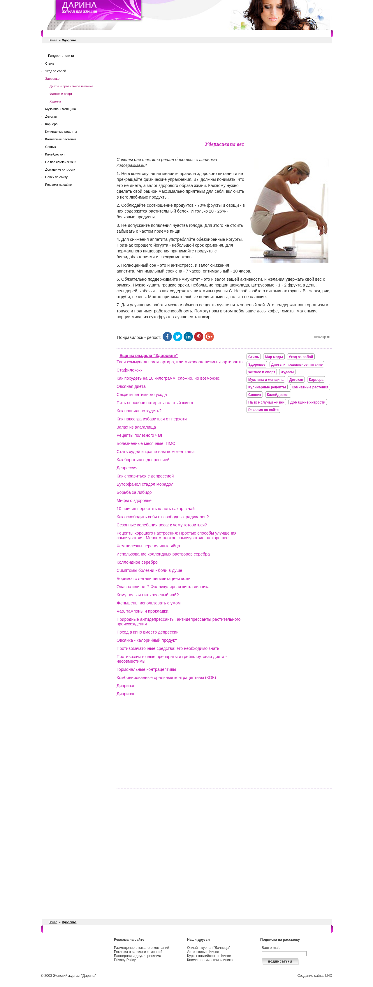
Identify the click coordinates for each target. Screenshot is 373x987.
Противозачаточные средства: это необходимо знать (168, 648)
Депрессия (127, 468)
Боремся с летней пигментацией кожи (154, 578)
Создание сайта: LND (314, 976)
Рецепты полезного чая (139, 435)
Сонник (50, 146)
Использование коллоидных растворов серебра (163, 554)
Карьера (51, 124)
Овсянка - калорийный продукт (147, 640)
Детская (51, 116)
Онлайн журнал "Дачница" (208, 948)
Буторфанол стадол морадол (145, 484)
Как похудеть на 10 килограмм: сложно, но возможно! (168, 378)
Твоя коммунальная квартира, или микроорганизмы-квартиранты (180, 362)
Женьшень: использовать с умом (149, 603)
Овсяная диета (131, 386)
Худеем (55, 101)
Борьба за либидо (134, 492)
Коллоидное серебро (137, 562)
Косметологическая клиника (210, 960)
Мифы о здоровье (134, 500)
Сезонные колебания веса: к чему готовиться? (162, 525)
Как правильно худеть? (139, 410)
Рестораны (129, 33)
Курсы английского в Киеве (209, 956)
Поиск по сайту (56, 177)
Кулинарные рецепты (61, 131)
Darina (53, 40)
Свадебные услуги (161, 33)
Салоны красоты (66, 33)
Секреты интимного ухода (142, 394)
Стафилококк (129, 370)
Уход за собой (55, 71)
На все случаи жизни (60, 162)
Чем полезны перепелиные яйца (148, 546)
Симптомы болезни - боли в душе (149, 570)
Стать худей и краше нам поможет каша (156, 451)
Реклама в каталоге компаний (138, 952)
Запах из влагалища (136, 427)
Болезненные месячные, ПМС (146, 443)
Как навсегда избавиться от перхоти (152, 419)
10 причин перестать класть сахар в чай (156, 508)
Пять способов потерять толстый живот (155, 402)
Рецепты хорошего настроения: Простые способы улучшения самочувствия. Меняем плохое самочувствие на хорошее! (177, 535)
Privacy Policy (125, 960)
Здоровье (52, 78)
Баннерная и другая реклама (137, 956)
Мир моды (274, 357)
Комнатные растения (60, 139)
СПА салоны (195, 33)
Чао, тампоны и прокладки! (143, 611)
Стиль (49, 63)
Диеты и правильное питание (71, 86)
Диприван (126, 685)
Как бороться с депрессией (143, 459)
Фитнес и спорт (100, 33)
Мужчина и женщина (60, 109)
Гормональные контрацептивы (146, 669)
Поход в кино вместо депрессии (148, 632)
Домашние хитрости (60, 169)
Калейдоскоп (54, 154)
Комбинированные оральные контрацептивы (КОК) (166, 677)
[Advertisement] (224, 93)
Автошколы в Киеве (203, 952)
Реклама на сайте (58, 184)
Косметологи (223, 33)
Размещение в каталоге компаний (141, 948)
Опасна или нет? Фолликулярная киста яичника (163, 586)
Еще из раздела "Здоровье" (148, 355)
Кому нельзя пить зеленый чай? (148, 594)
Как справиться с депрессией (145, 476)
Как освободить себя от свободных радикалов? (163, 516)
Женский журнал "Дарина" (74, 976)
